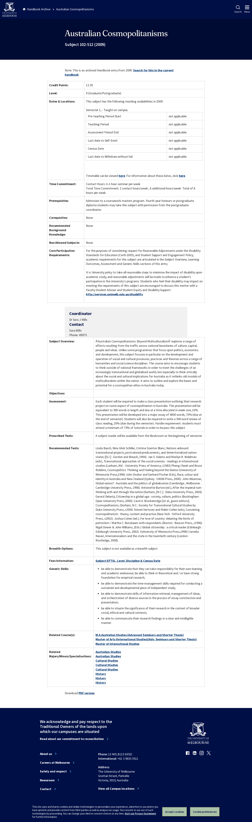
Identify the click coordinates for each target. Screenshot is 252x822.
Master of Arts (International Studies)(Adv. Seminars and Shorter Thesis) (146, 639)
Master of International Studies (117, 644)
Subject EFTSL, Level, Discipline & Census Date (128, 561)
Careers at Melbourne (55, 763)
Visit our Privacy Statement (140, 813)
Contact (45, 789)
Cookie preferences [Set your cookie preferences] (205, 811)
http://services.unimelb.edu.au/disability (114, 294)
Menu (247, 9)
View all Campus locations (116, 789)
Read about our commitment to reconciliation (72, 739)
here (122, 176)
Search (237, 9)
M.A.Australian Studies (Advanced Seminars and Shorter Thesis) (140, 635)
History (101, 674)
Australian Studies (108, 652)
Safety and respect (53, 771)
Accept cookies (174, 811)
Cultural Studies (107, 661)
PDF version (87, 693)
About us (46, 754)
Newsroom (47, 780)
